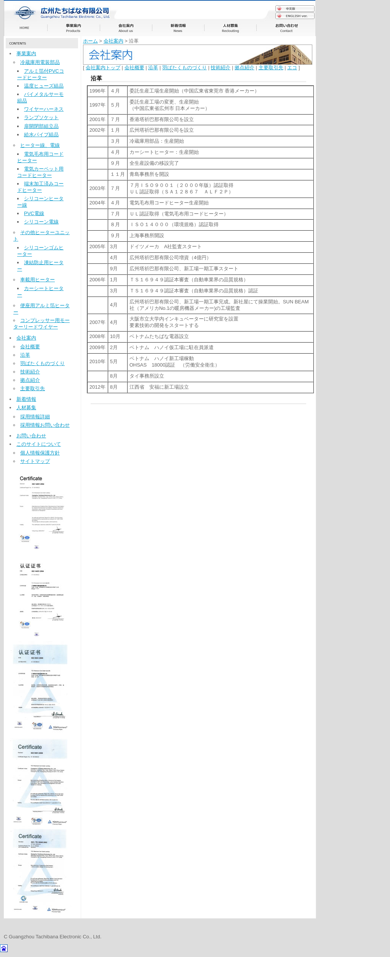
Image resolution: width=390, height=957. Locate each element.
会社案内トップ (103, 67)
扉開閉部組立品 (41, 126)
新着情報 (26, 399)
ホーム (90, 41)
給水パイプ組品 (41, 134)
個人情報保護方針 (40, 453)
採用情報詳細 (35, 416)
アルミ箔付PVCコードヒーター (40, 74)
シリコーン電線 (41, 222)
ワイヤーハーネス (44, 109)
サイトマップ (35, 461)
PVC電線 (34, 213)
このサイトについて (38, 444)
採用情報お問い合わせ (45, 425)
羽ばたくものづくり (42, 363)
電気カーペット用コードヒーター (40, 172)
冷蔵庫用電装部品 (40, 62)
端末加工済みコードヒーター (40, 187)
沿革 (25, 355)
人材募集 (26, 407)
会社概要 (30, 346)
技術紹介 (30, 372)
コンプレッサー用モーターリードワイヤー (41, 323)
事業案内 (26, 53)
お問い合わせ (31, 436)
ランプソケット (41, 117)
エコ (292, 67)
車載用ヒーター (37, 279)
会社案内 (26, 338)
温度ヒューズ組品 (44, 86)
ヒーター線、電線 (40, 145)
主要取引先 (32, 388)
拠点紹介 (30, 380)
